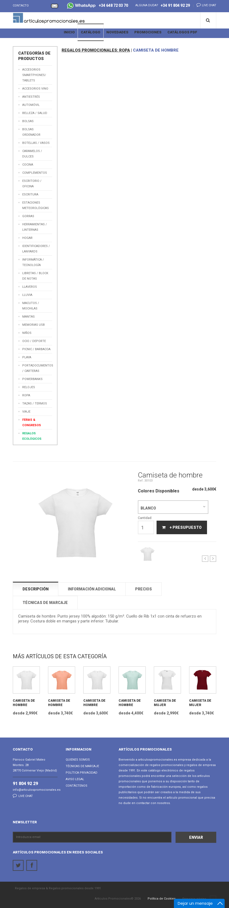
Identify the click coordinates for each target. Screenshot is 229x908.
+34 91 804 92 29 (175, 5)
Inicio (69, 32)
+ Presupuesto (182, 527)
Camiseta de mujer (165, 703)
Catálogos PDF (182, 32)
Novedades (117, 32)
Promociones (147, 32)
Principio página (199, 899)
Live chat (204, 5)
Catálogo (90, 32)
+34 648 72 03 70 (97, 6)
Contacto (21, 5)
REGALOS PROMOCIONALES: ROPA (96, 50)
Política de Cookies (162, 898)
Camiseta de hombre (24, 703)
